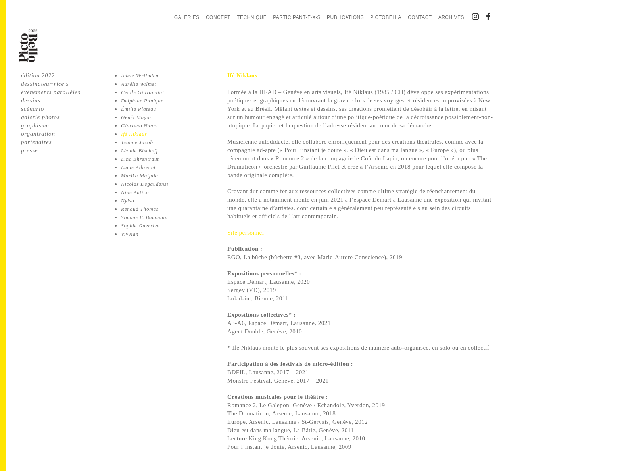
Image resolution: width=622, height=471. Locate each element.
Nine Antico (135, 192)
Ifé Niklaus (134, 134)
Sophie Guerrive (140, 226)
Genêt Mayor (136, 117)
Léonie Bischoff (139, 151)
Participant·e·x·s (297, 17)
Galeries (187, 17)
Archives (451, 17)
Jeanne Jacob (137, 142)
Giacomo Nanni (139, 126)
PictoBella (385, 17)
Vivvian (129, 234)
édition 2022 (38, 75)
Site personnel (245, 232)
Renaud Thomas (140, 209)
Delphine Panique (142, 101)
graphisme (35, 125)
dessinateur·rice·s (45, 84)
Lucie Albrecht (138, 167)
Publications (345, 17)
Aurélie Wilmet (138, 84)
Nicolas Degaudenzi (144, 184)
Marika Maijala (139, 176)
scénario (32, 109)
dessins (30, 100)
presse (29, 150)
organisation (38, 134)
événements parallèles (51, 92)
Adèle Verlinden (140, 76)
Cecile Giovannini (142, 92)
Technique (252, 17)
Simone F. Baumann (144, 217)
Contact (420, 17)
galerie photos (40, 117)
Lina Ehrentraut (140, 159)
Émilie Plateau (138, 109)
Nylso (127, 201)
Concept (218, 17)
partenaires (36, 142)
